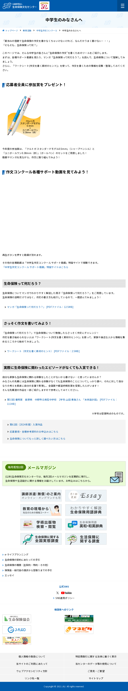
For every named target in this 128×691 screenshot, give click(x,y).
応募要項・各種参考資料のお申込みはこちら (34, 431)
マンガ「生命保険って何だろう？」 (40, 307)
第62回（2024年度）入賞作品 (26, 424)
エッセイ (9, 575)
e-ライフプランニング (16, 554)
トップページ (11, 30)
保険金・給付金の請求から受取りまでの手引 (28, 570)
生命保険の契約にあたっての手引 (22, 559)
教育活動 (27, 30)
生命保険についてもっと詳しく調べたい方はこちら (37, 438)
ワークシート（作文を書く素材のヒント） (43, 351)
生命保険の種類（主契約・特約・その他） (27, 565)
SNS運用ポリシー (65, 598)
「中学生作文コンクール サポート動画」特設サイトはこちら (35, 267)
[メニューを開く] (122, 6)
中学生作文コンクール (46, 30)
